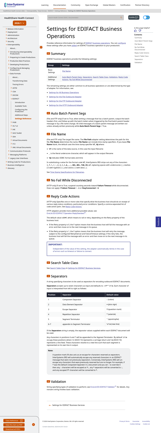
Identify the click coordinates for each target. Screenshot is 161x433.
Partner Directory (142, 5)
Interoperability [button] (14, 44)
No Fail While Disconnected (80, 79)
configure (122, 43)
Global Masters (109, 5)
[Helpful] (135, 31)
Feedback (158, 221)
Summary (138, 37)
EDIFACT (51, 11)
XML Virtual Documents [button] (22, 147)
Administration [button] (13, 35)
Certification (125, 5)
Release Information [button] (16, 29)
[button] (48, 53)
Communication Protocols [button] (20, 151)
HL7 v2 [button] (15, 126)
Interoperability (32, 11)
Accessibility (146, 421)
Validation (113, 77)
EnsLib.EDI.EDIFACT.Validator (103, 387)
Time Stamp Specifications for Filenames (67, 172)
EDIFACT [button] (16, 99)
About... (13, 48)
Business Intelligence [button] (16, 165)
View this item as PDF (14, 425)
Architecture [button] (12, 38)
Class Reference (14, 420)
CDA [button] (14, 91)
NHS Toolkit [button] (17, 133)
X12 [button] (14, 144)
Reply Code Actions (74, 206)
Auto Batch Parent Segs (72, 77)
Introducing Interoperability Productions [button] (21, 53)
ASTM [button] (15, 88)
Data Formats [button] (15, 73)
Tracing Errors (18, 84)
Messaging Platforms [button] (18, 154)
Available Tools (21, 106)
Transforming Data (20, 81)
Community (75, 5)
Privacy (122, 421)
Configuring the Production (21, 110)
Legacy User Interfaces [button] (19, 158)
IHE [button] (14, 129)
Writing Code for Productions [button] (19, 162)
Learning (44, 5)
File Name (66, 71)
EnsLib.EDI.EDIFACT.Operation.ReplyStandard (66, 213)
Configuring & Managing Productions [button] (20, 69)
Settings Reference (61, 11)
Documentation (59, 5)
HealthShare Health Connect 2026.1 (14, 11)
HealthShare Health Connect (19, 17)
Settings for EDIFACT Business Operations (81, 11)
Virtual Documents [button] (20, 140)
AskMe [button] (134, 17)
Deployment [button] (12, 32)
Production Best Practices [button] (20, 61)
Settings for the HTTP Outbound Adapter (66, 105)
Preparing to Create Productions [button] (22, 57)
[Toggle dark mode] (146, 17)
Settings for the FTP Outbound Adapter (65, 101)
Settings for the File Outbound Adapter (65, 97)
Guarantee (136, 421)
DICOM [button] (15, 95)
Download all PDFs (13, 429)
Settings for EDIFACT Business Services (84, 268)
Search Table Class (100, 77)
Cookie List (146, 424)
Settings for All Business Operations (64, 92)
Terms (128, 421)
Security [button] (11, 41)
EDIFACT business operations (98, 43)
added (74, 45)
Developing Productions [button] (19, 64)
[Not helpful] (140, 31)
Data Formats (42, 11)
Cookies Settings (135, 424)
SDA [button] (14, 136)
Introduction (20, 102)
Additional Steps (21, 115)
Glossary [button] (11, 168)
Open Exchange (91, 5)
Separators (87, 77)
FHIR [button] (14, 122)
